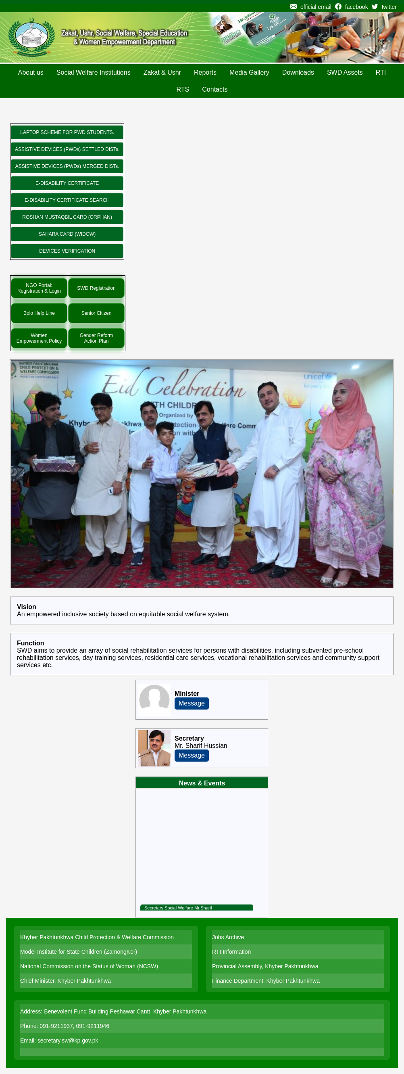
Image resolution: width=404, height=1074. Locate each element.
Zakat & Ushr (162, 72)
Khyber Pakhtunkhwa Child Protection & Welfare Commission (97, 937)
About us (31, 72)
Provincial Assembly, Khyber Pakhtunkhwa (265, 966)
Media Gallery (249, 72)
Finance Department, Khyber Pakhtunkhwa (266, 981)
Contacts (214, 89)
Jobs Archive (228, 937)
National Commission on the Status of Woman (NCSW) (89, 966)
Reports (205, 72)
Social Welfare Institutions (93, 72)
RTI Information (231, 951)
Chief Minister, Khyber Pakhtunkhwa (65, 981)
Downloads (298, 72)
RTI (381, 72)
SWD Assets (345, 72)
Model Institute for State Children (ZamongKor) (78, 951)
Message (192, 703)
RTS (183, 89)
